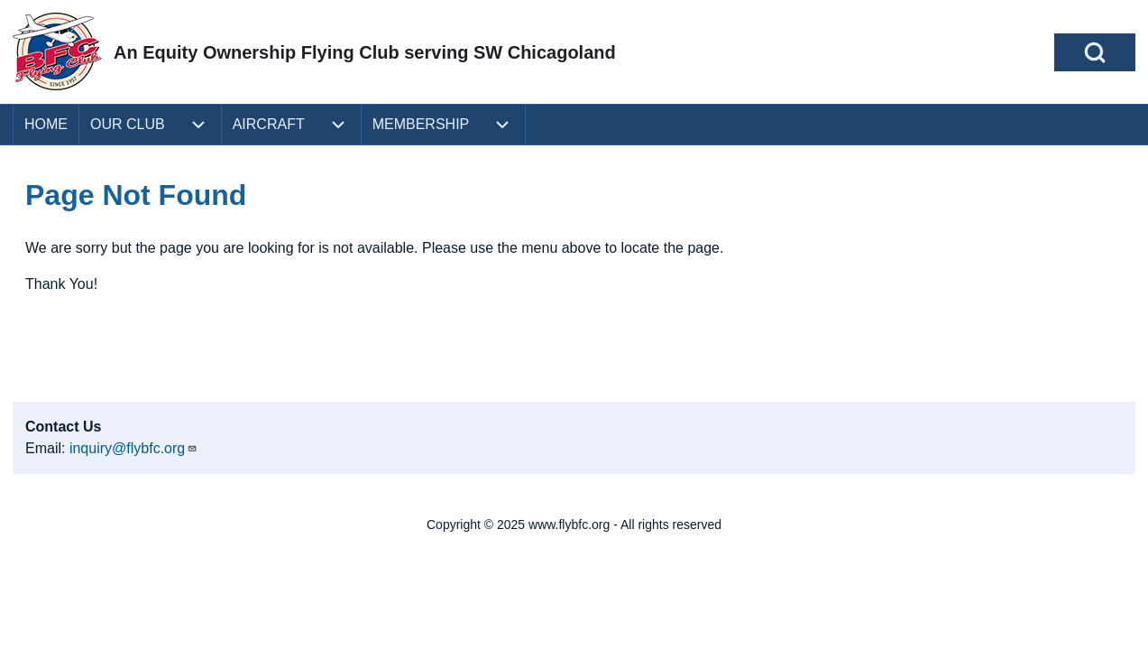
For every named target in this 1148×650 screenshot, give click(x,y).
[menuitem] (46, 124)
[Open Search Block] (1094, 52)
